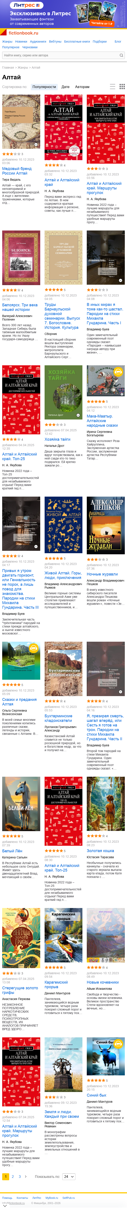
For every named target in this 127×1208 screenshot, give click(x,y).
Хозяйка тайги (57, 439)
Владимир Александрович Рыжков (63, 585)
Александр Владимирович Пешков (105, 582)
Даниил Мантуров (57, 993)
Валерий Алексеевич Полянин (17, 317)
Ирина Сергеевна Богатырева (99, 433)
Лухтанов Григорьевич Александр (60, 728)
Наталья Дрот (54, 445)
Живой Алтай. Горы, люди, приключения (63, 575)
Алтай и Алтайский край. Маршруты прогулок (104, 188)
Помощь (7, 1197)
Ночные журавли (102, 574)
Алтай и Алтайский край (62, 182)
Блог (118, 41)
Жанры (7, 41)
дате (66, 87)
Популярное (10, 47)
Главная (8, 67)
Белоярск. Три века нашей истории (20, 307)
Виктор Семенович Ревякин (58, 1124)
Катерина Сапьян (14, 857)
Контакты (22, 1197)
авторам (82, 87)
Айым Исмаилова (99, 988)
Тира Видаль (11, 179)
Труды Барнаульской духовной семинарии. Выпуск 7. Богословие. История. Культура (62, 316)
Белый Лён (12, 851)
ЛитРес (36, 1197)
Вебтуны (55, 41)
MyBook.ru (51, 1197)
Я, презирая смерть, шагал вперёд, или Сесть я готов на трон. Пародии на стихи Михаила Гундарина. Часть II (105, 727)
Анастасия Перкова (16, 999)
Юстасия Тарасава (100, 857)
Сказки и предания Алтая (19, 701)
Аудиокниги (38, 41)
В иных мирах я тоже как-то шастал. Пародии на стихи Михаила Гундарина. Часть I (105, 313)
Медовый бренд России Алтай (17, 170)
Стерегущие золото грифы (20, 990)
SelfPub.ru (69, 1197)
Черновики (30, 47)
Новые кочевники (103, 982)
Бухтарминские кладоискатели (58, 718)
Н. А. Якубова (54, 191)
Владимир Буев (98, 329)
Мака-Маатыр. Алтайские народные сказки (102, 421)
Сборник (51, 334)
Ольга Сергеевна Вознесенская (14, 712)
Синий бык (96, 1095)
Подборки (99, 41)
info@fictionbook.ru (13, 1203)
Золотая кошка (100, 851)
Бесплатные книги (77, 41)
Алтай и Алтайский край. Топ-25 (19, 456)
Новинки (21, 41)
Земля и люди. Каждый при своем (62, 1114)
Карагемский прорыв (56, 984)
